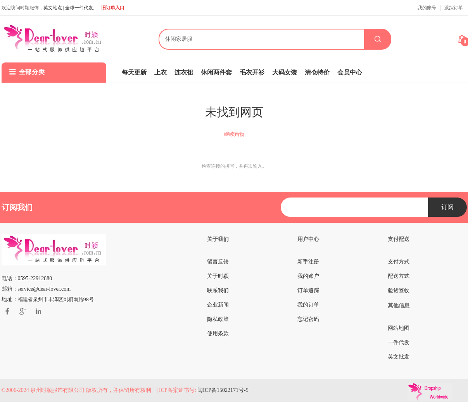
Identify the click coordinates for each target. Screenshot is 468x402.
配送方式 (398, 276)
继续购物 (234, 134)
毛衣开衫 (252, 72)
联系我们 (218, 290)
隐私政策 (218, 319)
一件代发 (398, 342)
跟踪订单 (453, 7)
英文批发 (398, 357)
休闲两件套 (216, 72)
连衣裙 (183, 72)
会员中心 (349, 72)
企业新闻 (218, 305)
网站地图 (398, 328)
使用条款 (218, 333)
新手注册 (308, 262)
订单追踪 (308, 290)
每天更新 (134, 72)
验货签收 (398, 290)
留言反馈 (218, 262)
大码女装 (284, 72)
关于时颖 (218, 276)
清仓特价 (317, 72)
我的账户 (308, 276)
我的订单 (308, 305)
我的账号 (427, 7)
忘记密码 (308, 319)
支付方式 (398, 262)
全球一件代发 (79, 7)
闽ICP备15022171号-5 (222, 390)
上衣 (160, 72)
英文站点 (52, 7)
